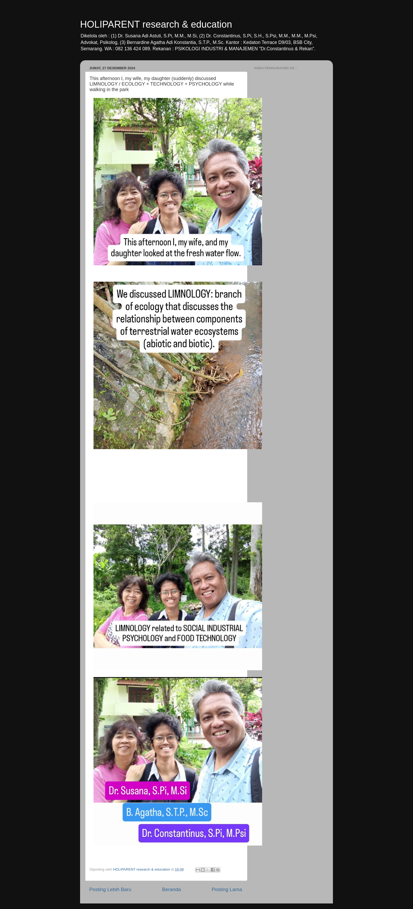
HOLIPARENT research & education (156, 24)
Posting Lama (227, 889)
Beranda (171, 889)
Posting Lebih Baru (110, 889)
